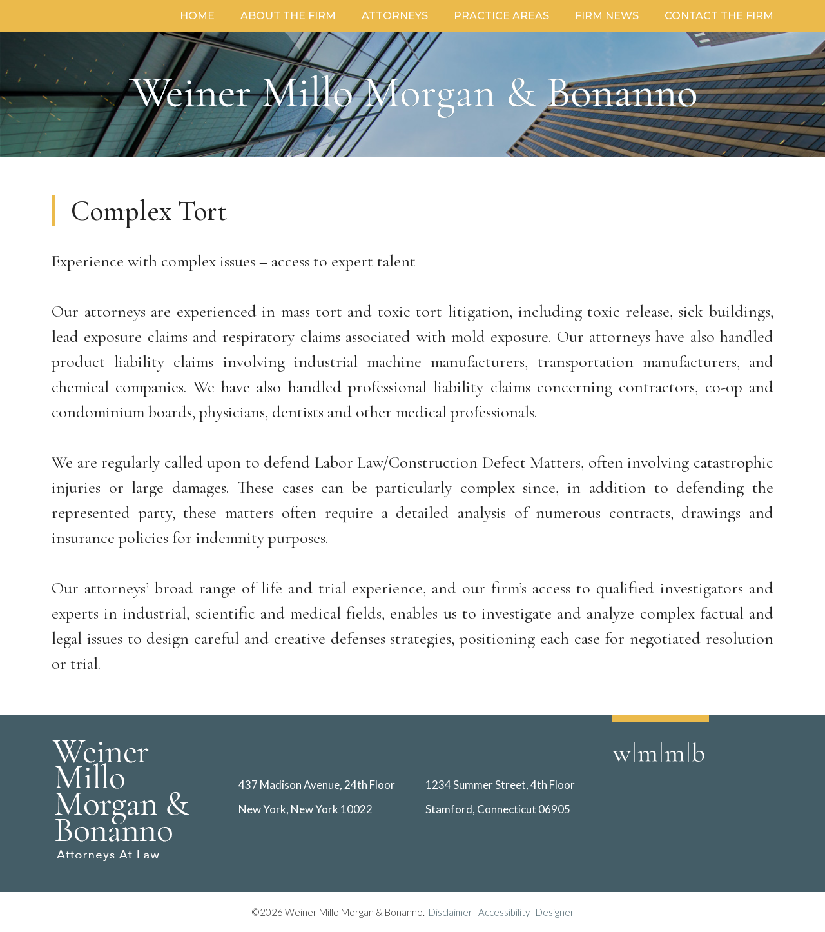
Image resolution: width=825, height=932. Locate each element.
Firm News (607, 16)
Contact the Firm (719, 16)
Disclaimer (453, 912)
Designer (555, 912)
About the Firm (288, 16)
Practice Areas (501, 16)
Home (197, 16)
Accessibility (504, 912)
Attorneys (395, 16)
